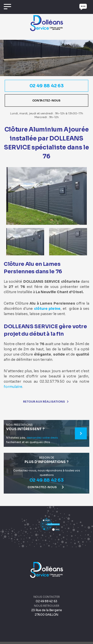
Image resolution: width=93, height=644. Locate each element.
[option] (46, 196)
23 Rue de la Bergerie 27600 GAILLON (46, 612)
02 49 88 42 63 (47, 86)
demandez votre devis (42, 437)
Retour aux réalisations (46, 401)
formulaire (13, 386)
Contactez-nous (46, 100)
